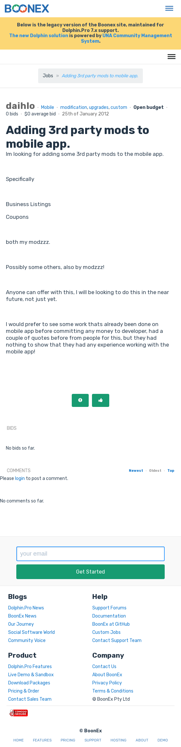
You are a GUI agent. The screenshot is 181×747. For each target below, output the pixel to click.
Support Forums (109, 608)
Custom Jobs (106, 632)
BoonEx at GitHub (111, 624)
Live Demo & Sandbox (31, 675)
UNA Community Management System (126, 38)
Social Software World (31, 632)
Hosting (119, 740)
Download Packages (29, 683)
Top (170, 471)
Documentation (109, 616)
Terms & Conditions (112, 691)
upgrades (99, 107)
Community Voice (27, 640)
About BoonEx (107, 675)
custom (119, 107)
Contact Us (104, 666)
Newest (136, 471)
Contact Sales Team (30, 699)
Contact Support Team (117, 640)
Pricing (68, 740)
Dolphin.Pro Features (30, 666)
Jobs (48, 76)
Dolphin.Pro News (26, 608)
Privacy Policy (107, 683)
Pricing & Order (23, 691)
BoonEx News (22, 616)
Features (42, 740)
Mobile (47, 107)
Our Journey (21, 624)
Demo (163, 740)
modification (73, 107)
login (20, 478)
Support (92, 740)
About (142, 740)
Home (18, 740)
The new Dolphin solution (38, 35)
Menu (167, 5)
